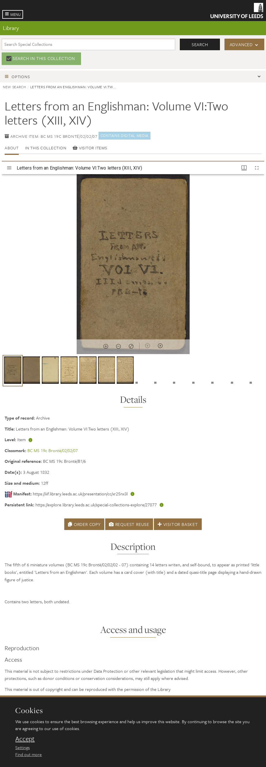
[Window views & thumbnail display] (244, 167)
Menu (15, 14)
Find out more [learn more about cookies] (28, 754)
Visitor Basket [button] (178, 524)
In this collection (46, 148)
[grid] (133, 373)
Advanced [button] (241, 44)
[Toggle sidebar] (9, 167)
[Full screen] (256, 167)
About (12, 148)
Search (200, 44)
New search (14, 86)
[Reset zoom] (131, 346)
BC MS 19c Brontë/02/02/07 (52, 450)
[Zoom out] (118, 346)
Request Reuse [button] (129, 524)
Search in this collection (44, 58)
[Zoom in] (105, 346)
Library (11, 28)
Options (21, 77)
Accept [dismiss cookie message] (25, 738)
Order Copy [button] (84, 524)
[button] (12, 370)
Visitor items (90, 148)
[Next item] (160, 345)
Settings (22, 747)
